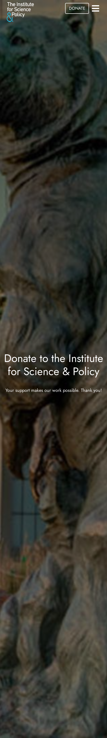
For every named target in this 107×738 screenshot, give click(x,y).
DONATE (77, 8)
